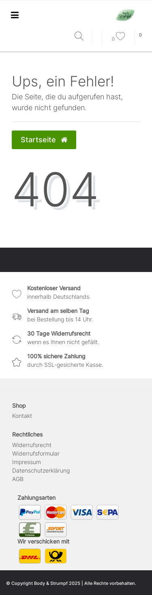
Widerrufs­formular (36, 453)
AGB (18, 478)
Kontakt (22, 415)
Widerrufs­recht (31, 444)
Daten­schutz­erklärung (41, 470)
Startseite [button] (44, 139)
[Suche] (81, 37)
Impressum (26, 461)
